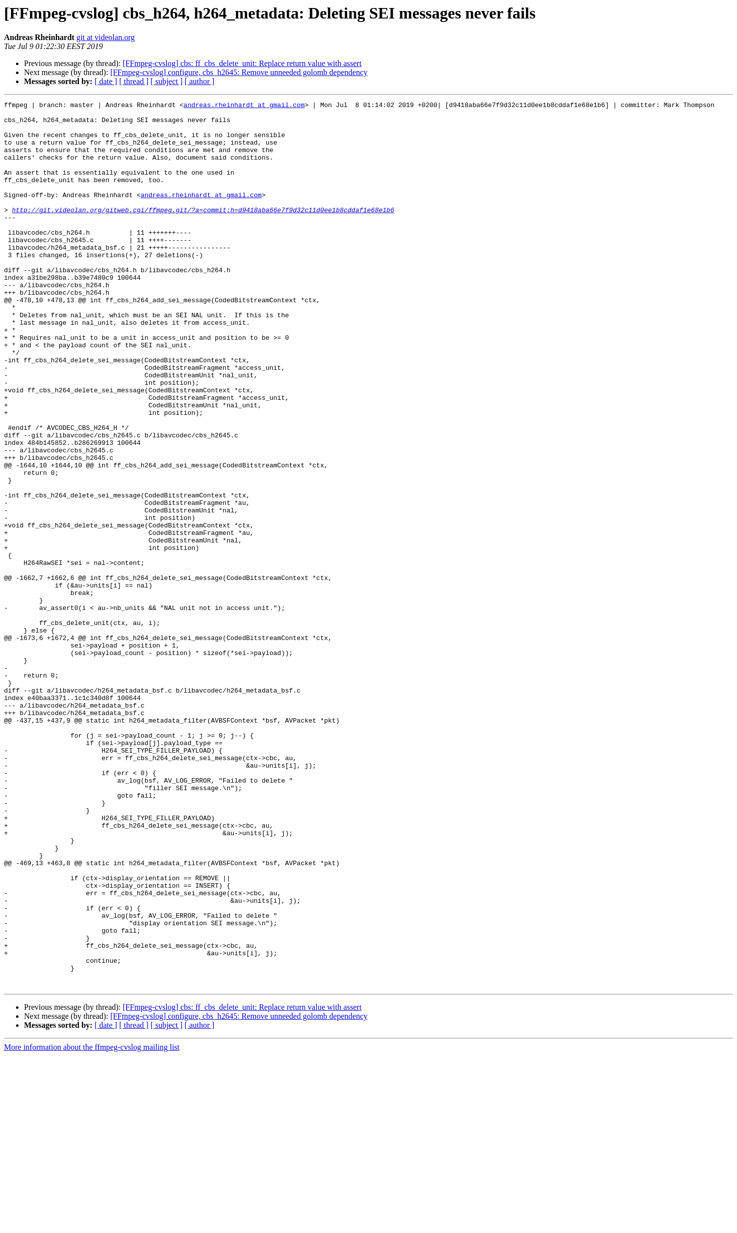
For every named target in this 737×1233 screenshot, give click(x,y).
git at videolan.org (106, 37)
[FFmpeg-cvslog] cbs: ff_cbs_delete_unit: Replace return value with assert (242, 63)
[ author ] (200, 81)
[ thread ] (134, 81)
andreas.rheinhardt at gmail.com (244, 106)
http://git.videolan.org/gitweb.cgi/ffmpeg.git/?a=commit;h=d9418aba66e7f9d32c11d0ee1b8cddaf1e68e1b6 (203, 232)
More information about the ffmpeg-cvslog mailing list (92, 1224)
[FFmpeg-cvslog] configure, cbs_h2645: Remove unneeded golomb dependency (238, 72)
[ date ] (106, 81)
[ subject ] (167, 81)
